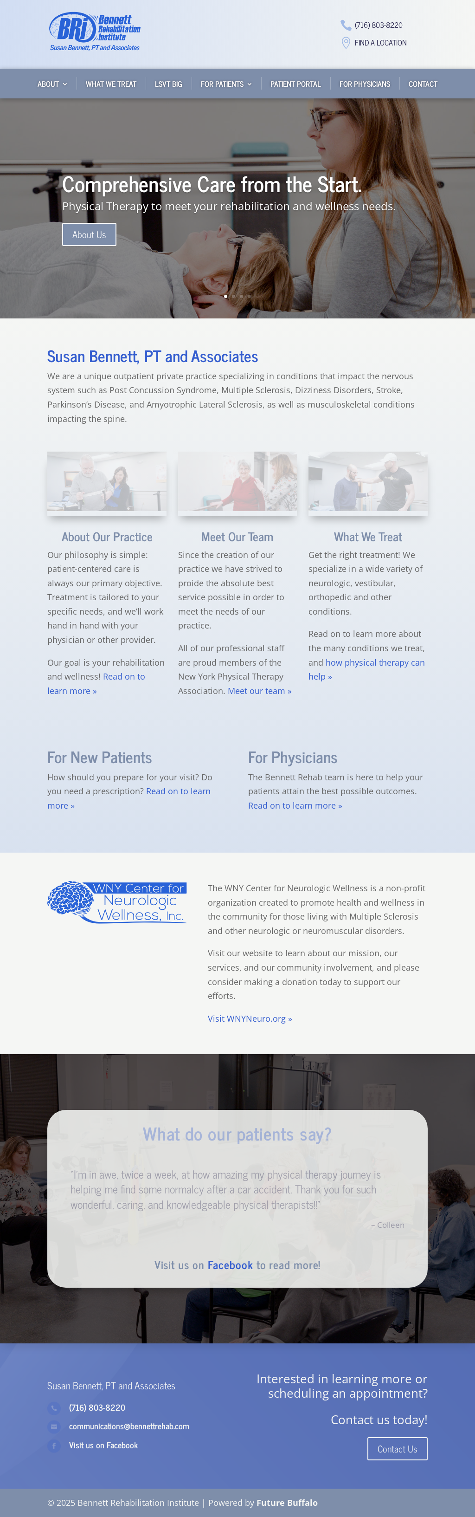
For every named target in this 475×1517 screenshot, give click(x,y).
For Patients (222, 84)
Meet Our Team (237, 536)
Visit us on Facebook (103, 1445)
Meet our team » (260, 690)
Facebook (230, 1264)
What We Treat (111, 84)
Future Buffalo (287, 1502)
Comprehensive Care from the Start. (212, 183)
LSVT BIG (168, 84)
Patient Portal (295, 84)
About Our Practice (107, 536)
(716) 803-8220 (379, 25)
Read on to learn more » (295, 805)
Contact (423, 84)
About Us (89, 235)
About (48, 84)
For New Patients (99, 756)
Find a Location (381, 42)
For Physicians (365, 84)
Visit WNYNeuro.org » (250, 1018)
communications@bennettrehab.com (129, 1426)
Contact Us (397, 1448)
